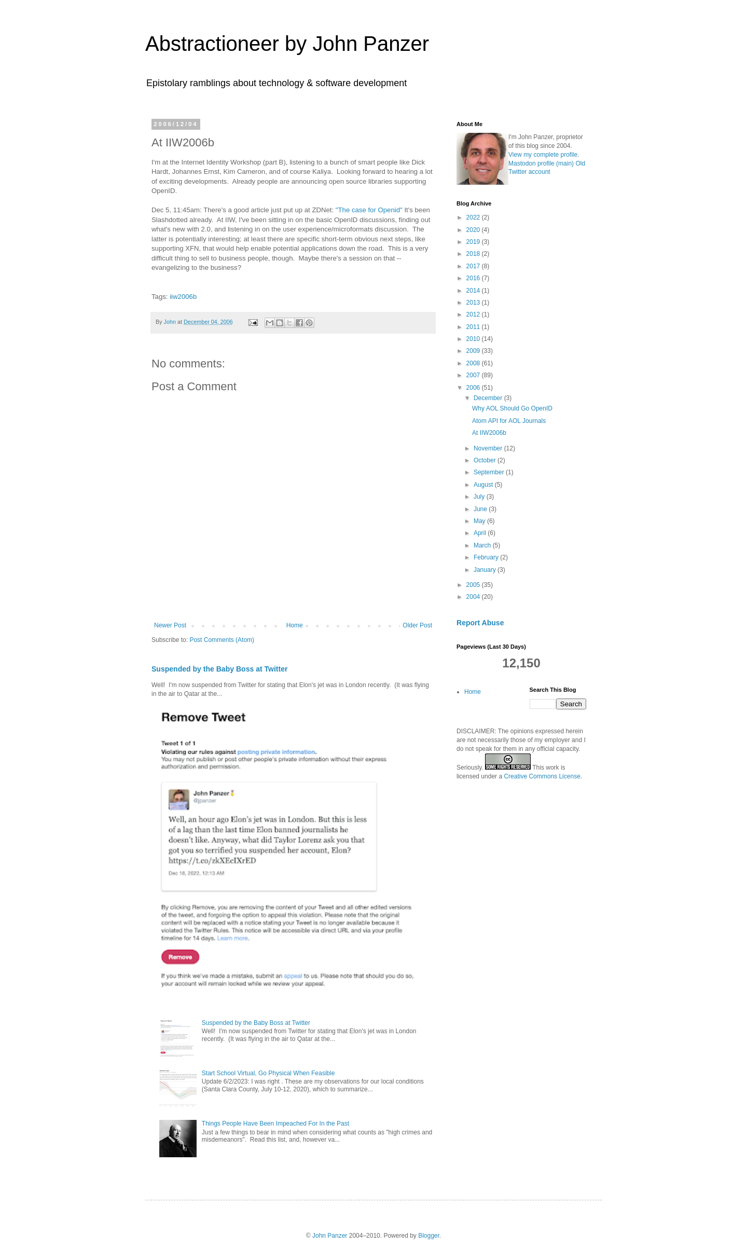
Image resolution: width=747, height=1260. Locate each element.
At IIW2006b (489, 432)
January (485, 569)
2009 (474, 350)
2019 (474, 241)
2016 (474, 278)
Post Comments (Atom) (221, 639)
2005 (474, 584)
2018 (474, 253)
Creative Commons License (542, 776)
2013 (474, 302)
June (481, 509)
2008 (474, 363)
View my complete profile (542, 154)
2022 (474, 217)
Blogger (428, 1235)
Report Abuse (480, 623)
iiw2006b (183, 296)
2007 (474, 375)
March (483, 545)
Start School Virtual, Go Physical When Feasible (268, 1073)
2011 (474, 327)
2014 (474, 290)
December (489, 398)
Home (294, 625)
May (480, 521)
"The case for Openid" (369, 210)
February (487, 557)
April (481, 533)
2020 (474, 230)
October (485, 460)
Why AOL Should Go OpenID (512, 408)
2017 (474, 266)
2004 (474, 596)
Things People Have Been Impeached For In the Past (275, 1123)
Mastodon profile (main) (541, 163)
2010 (474, 339)
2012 (474, 314)
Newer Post (170, 625)
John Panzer (329, 1235)
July (480, 496)
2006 (474, 387)
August (484, 484)
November (489, 448)
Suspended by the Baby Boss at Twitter (219, 669)
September (490, 472)
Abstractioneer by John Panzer (287, 43)
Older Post (417, 625)
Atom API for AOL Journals (509, 420)
